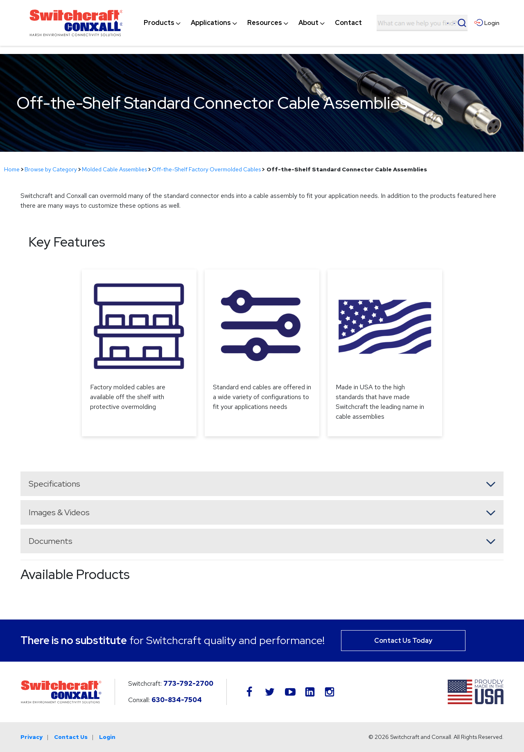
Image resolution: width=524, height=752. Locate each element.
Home (12, 169)
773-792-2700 (188, 683)
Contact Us (71, 737)
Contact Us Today (403, 640)
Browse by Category (51, 169)
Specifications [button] (54, 483)
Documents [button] (50, 541)
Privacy (31, 737)
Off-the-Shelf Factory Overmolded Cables (206, 169)
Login (107, 737)
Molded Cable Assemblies (114, 169)
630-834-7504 (176, 700)
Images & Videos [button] (59, 512)
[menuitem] (159, 23)
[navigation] (253, 23)
